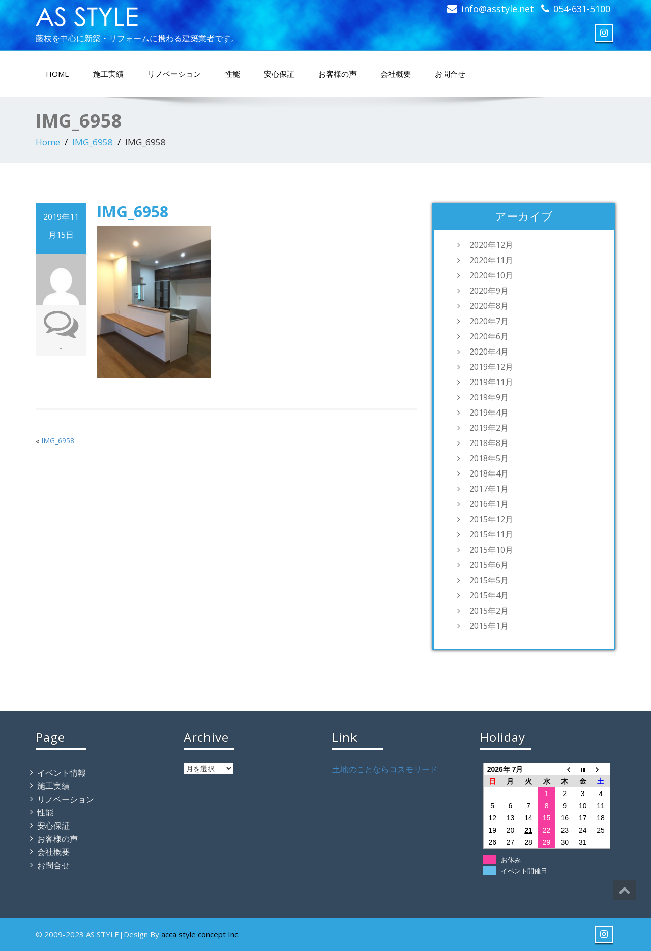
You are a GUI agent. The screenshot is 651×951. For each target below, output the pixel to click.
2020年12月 (491, 245)
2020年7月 (489, 321)
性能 (232, 74)
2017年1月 (489, 489)
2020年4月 (489, 351)
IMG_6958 (92, 142)
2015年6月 (489, 565)
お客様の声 (337, 74)
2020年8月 (489, 306)
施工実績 (108, 74)
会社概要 (395, 74)
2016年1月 (489, 504)
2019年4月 (489, 412)
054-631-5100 (581, 9)
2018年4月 (489, 473)
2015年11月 (491, 534)
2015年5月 (489, 580)
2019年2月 (489, 428)
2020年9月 (489, 291)
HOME (57, 74)
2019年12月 (491, 367)
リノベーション (174, 74)
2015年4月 (489, 595)
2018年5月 (489, 458)
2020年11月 (491, 260)
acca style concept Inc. (200, 934)
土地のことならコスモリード (385, 769)
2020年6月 (489, 336)
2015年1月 (489, 626)
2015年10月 (491, 550)
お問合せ (450, 74)
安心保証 (279, 74)
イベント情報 (61, 772)
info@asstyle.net (497, 9)
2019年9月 (489, 397)
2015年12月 (491, 519)
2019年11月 (491, 382)
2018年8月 (489, 443)
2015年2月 (489, 611)
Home (48, 142)
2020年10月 (491, 275)
